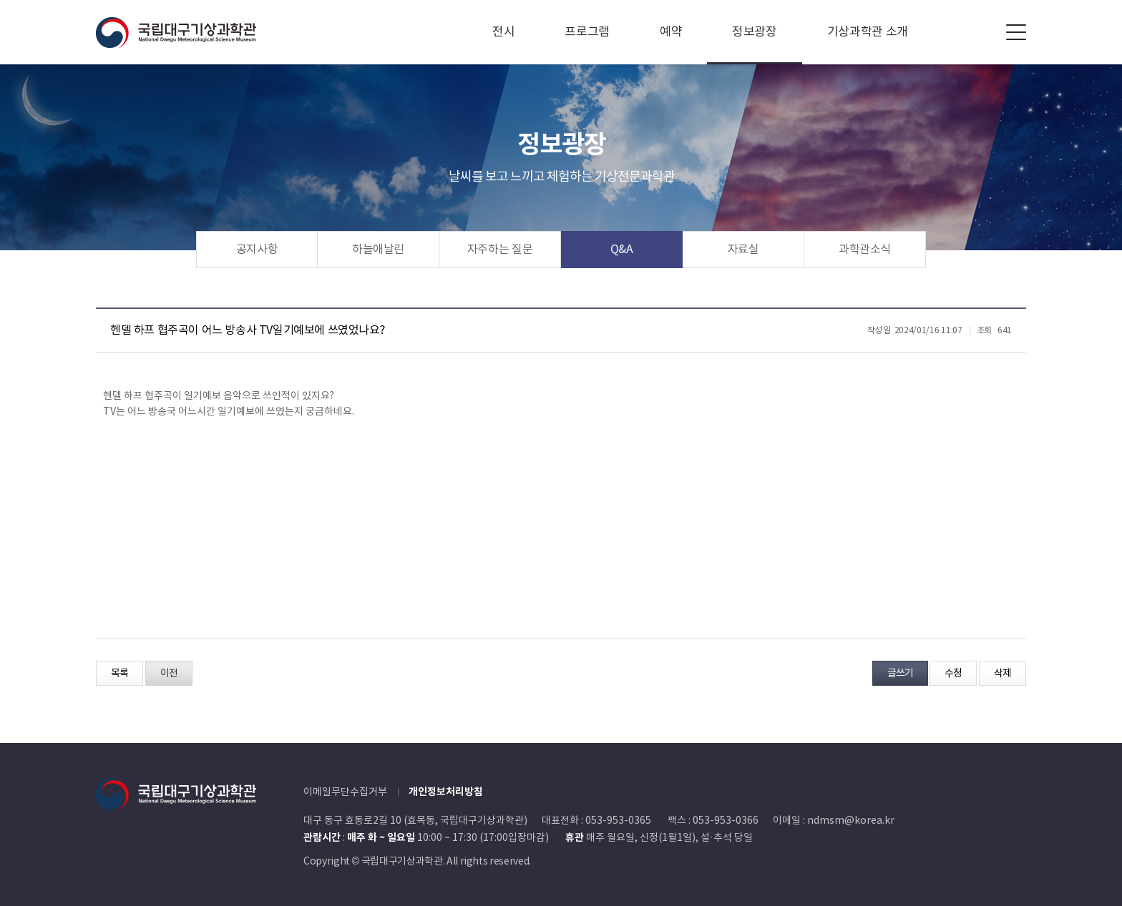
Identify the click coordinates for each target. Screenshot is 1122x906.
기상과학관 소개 (867, 32)
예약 (671, 32)
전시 (503, 32)
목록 (119, 673)
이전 (168, 673)
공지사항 (257, 249)
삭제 (1002, 673)
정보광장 (754, 32)
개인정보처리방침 (446, 792)
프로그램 (587, 32)
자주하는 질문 (500, 249)
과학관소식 (865, 249)
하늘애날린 (378, 249)
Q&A (621, 249)
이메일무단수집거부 (345, 792)
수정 (953, 673)
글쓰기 (900, 673)
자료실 (743, 249)
